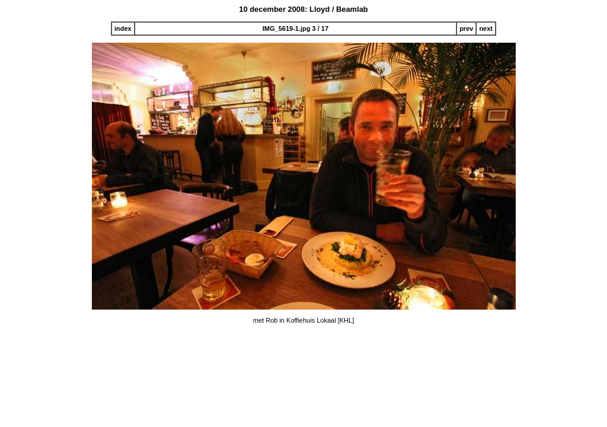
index (123, 28)
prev (466, 28)
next (486, 28)
